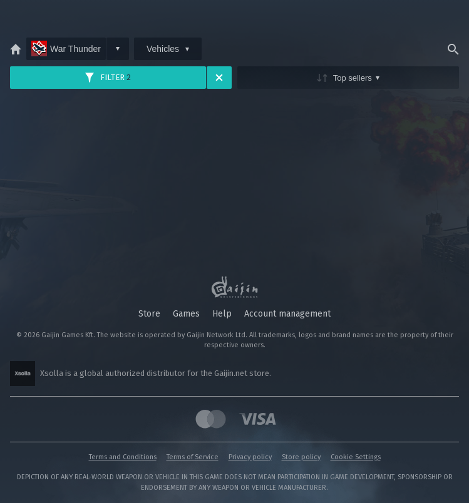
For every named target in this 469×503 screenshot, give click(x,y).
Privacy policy (250, 457)
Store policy (301, 457)
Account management (287, 313)
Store (149, 313)
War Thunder (66, 48)
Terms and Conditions (123, 457)
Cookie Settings (356, 457)
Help (222, 313)
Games (186, 313)
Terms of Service (193, 457)
